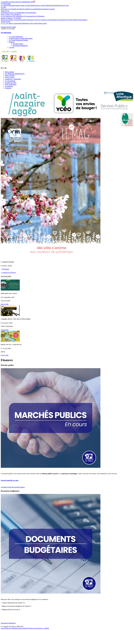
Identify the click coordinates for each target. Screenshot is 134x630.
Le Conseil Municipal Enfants (48, 5)
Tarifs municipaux (10, 84)
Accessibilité (23, 2)
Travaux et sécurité (14, 12)
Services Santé (9, 77)
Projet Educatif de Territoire (64, 20)
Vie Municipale (6, 3)
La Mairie (27, 9)
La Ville (3, 7)
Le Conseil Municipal (8, 5)
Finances (60, 5)
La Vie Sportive (6, 16)
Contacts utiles (42, 23)
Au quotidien (34, 9)
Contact (16, 2)
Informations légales (20, 628)
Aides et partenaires (15, 23)
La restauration (50, 20)
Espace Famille (10, 75)
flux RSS (31, 2)
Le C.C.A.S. (5, 23)
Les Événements (39, 16)
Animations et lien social (29, 23)
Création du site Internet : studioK (38, 628)
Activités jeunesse (26, 20)
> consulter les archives (8, 272)
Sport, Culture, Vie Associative (11, 14)
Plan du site (10, 2)
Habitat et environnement (28, 12)
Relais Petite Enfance (80, 20)
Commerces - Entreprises (13, 79)
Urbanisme (4, 12)
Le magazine (9, 86)
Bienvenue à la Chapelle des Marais (12, 9)
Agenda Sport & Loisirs (8, 27)
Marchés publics (18, 44)
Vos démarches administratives (15, 73)
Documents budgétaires (20, 45)
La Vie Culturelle (16, 16)
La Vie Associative (28, 16)
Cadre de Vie (5, 11)
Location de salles (10, 82)
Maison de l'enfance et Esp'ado (11, 20)
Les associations (10, 81)
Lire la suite (4, 304)
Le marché (51, 9)
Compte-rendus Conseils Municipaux (27, 5)
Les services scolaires (39, 20)
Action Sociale (5, 21)
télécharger (5, 269)
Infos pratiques (43, 9)
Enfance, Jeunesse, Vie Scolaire (11, 18)
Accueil (3, 2)
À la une (66, 5)
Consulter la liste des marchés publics (13, 487)
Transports (8, 88)
